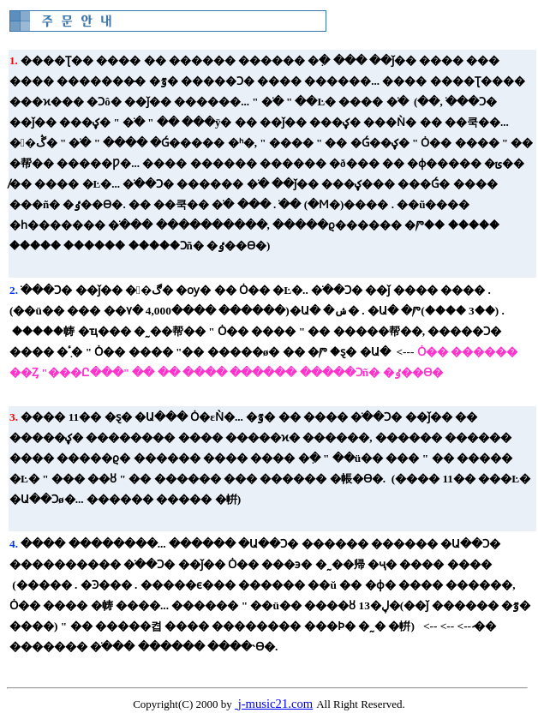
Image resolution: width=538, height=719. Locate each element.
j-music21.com (276, 703)
